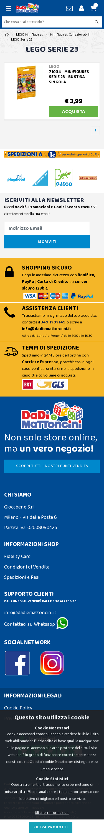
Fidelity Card (17, 556)
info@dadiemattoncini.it (30, 613)
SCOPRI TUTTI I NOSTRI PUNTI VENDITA (52, 466)
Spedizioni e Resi (21, 577)
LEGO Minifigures (29, 34)
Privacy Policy (18, 718)
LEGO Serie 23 (21, 39)
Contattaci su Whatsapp (36, 624)
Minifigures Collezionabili (70, 34)
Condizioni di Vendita (26, 567)
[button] (92, 9)
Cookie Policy (18, 708)
